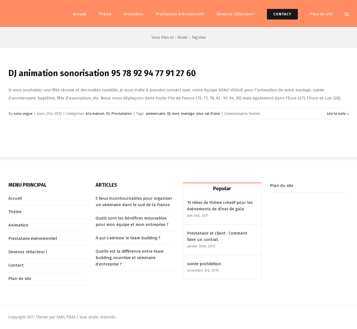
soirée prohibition (204, 263)
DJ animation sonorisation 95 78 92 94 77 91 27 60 (102, 73)
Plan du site (281, 185)
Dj (168, 113)
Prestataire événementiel (32, 238)
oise (199, 113)
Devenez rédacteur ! (27, 251)
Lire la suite (336, 113)
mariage (187, 113)
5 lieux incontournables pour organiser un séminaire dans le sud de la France (134, 201)
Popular (222, 189)
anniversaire (155, 113)
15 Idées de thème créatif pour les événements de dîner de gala (220, 205)
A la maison (95, 113)
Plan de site (19, 278)
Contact (16, 265)
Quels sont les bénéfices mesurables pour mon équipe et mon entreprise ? (132, 221)
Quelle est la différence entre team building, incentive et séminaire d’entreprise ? (130, 258)
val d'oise (212, 113)
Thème (14, 211)
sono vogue (23, 113)
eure (175, 113)
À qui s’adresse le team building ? (128, 237)
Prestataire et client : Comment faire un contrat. (217, 236)
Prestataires (121, 113)
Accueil (15, 198)
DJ (108, 113)
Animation (18, 225)
